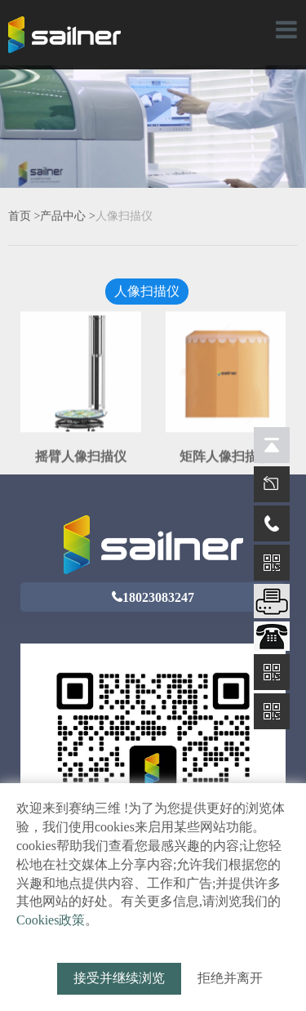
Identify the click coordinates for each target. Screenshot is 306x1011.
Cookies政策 (50, 920)
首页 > (24, 216)
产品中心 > (67, 216)
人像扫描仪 (124, 216)
